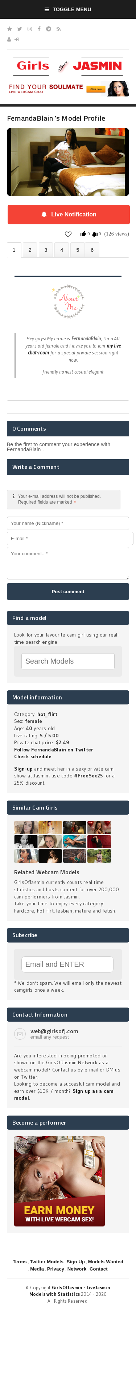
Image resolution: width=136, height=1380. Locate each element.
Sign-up (23, 769)
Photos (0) (30, 249)
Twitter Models (46, 1261)
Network (77, 1269)
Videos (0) (46, 249)
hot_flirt (47, 714)
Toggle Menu (68, 9)
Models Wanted (105, 1261)
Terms (20, 1261)
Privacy (56, 1269)
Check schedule (33, 756)
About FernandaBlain (14, 250)
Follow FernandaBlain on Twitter (53, 749)
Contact (99, 1269)
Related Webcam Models (46, 872)
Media (37, 1269)
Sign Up (76, 1261)
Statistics (61, 249)
